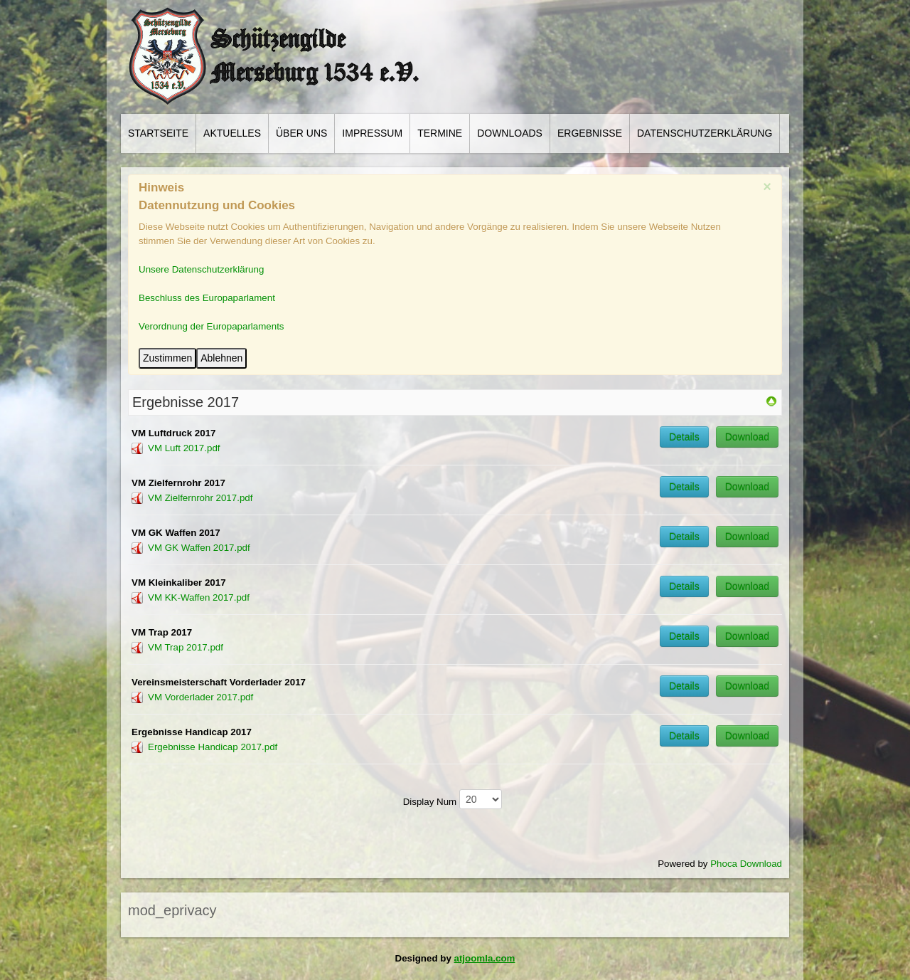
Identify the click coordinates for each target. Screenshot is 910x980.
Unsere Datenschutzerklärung (201, 269)
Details (684, 437)
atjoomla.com (484, 958)
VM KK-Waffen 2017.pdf (199, 597)
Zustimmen (167, 358)
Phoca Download (746, 863)
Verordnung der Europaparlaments (211, 326)
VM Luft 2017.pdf (184, 448)
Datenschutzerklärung (704, 133)
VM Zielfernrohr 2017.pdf (200, 497)
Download (747, 437)
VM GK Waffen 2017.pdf (199, 547)
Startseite (158, 133)
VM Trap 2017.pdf (185, 647)
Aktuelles (232, 133)
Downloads (509, 133)
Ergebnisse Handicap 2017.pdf (212, 747)
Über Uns (301, 133)
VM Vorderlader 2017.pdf (200, 697)
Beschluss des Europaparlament (207, 298)
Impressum (372, 133)
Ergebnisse (589, 133)
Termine (439, 133)
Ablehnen (221, 358)
